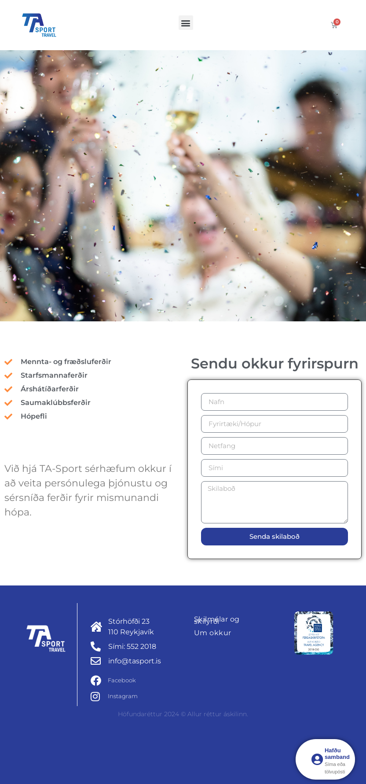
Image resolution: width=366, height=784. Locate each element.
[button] (186, 22)
